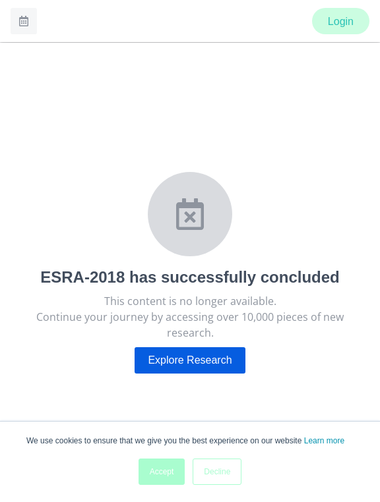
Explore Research (190, 360)
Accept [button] (162, 471)
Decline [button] (217, 471)
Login (341, 21)
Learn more (324, 440)
